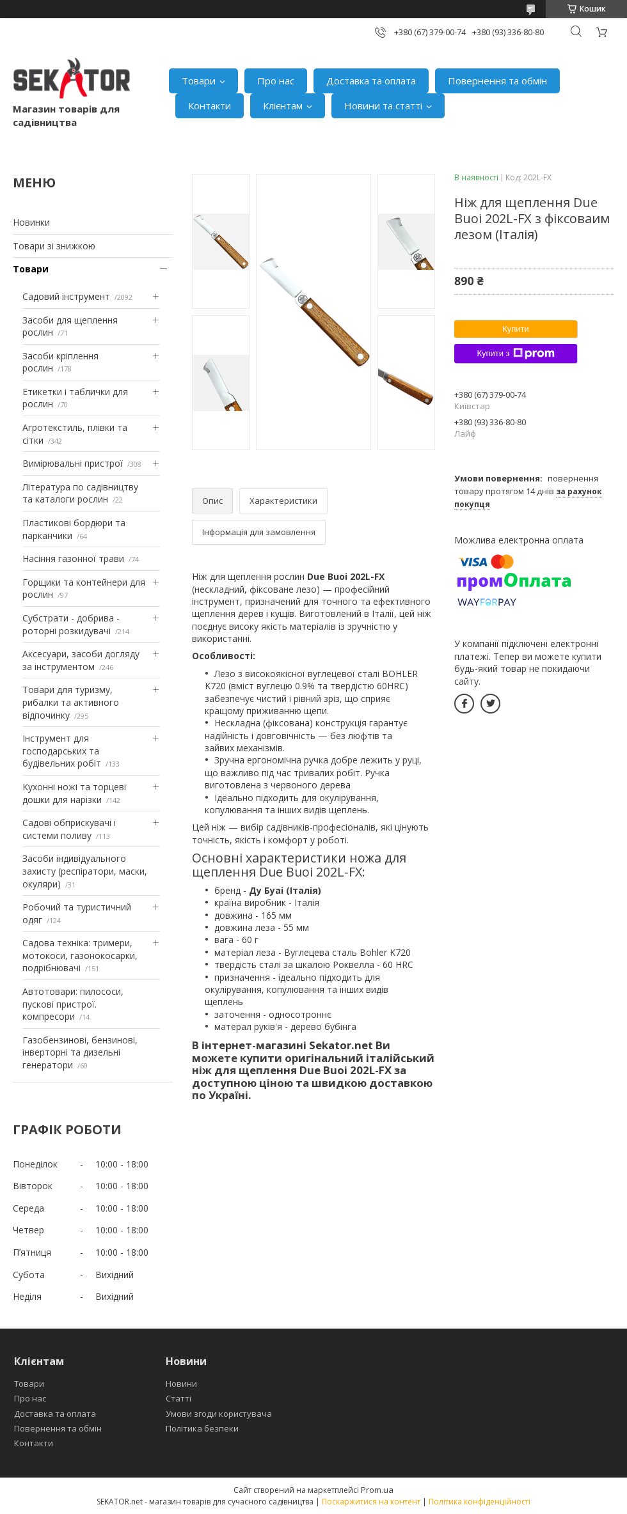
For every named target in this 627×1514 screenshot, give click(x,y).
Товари (199, 80)
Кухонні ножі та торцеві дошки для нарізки (74, 793)
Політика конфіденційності (479, 1501)
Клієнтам (283, 105)
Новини (181, 1383)
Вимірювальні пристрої (72, 463)
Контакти (209, 105)
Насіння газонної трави (73, 558)
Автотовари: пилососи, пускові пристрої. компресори (72, 1003)
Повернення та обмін (497, 80)
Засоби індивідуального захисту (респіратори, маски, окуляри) (84, 870)
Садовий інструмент (66, 296)
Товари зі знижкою (54, 246)
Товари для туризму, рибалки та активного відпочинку (70, 702)
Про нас (275, 80)
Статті (178, 1398)
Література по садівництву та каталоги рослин (80, 493)
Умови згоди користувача (219, 1413)
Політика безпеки (202, 1428)
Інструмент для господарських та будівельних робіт (61, 750)
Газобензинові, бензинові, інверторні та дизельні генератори (80, 1052)
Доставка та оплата (371, 80)
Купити (515, 329)
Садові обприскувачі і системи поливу (69, 828)
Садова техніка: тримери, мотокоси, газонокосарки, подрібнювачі (80, 955)
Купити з (515, 353)
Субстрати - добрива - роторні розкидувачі (71, 624)
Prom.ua (377, 1489)
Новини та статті (383, 105)
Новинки (31, 222)
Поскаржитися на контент (371, 1501)
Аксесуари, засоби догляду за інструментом (80, 660)
